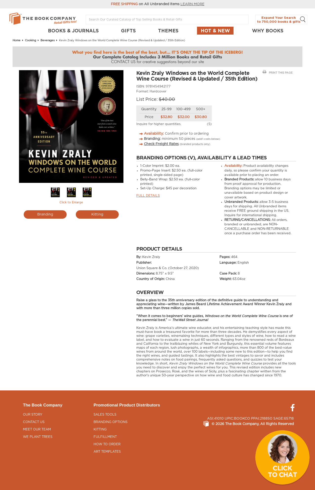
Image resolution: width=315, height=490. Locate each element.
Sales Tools (105, 414)
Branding (45, 214)
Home (16, 40)
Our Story (32, 414)
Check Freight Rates (161, 144)
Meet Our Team (37, 429)
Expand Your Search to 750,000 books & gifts (281, 19)
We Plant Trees (37, 437)
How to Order (107, 444)
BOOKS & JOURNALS (73, 30)
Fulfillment (105, 437)
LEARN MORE (192, 4)
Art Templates (107, 451)
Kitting (97, 214)
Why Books (267, 30)
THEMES (168, 30)
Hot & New (215, 30)
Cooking (30, 40)
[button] (282, 457)
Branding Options (110, 422)
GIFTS (128, 30)
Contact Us (33, 422)
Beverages (47, 40)
